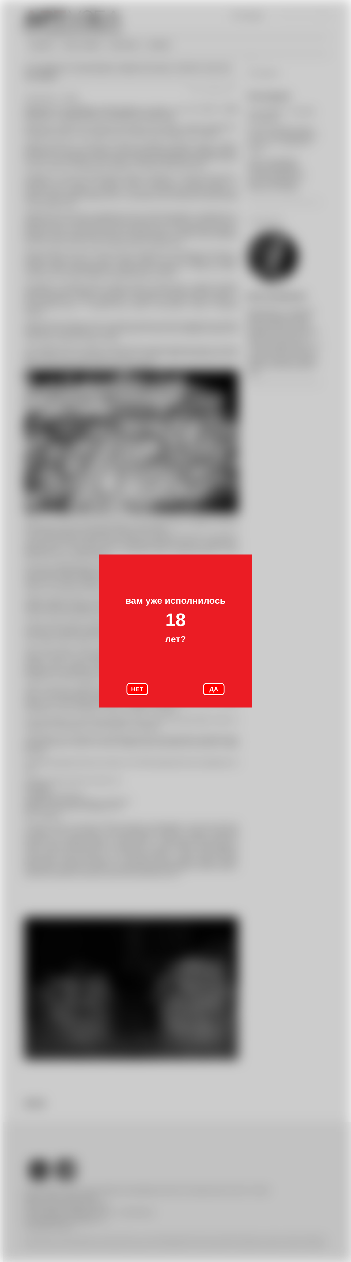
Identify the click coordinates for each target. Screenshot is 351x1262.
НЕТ (137, 689)
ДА (213, 689)
